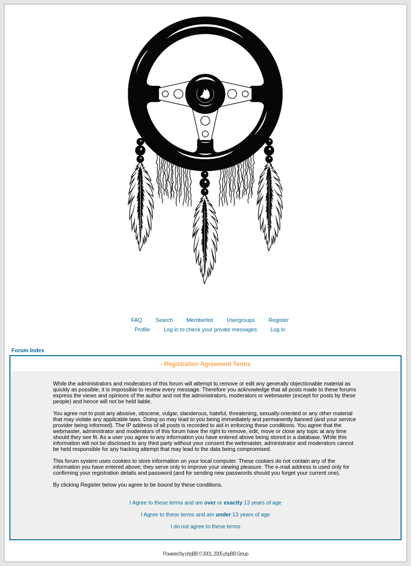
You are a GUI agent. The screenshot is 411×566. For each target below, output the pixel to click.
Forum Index (27, 350)
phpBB (191, 554)
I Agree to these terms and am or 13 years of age (206, 502)
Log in (274, 329)
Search (160, 320)
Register (275, 320)
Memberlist (196, 320)
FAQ (133, 320)
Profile (138, 329)
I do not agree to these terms (205, 526)
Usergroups (237, 320)
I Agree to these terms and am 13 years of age (205, 514)
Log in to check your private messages (206, 329)
